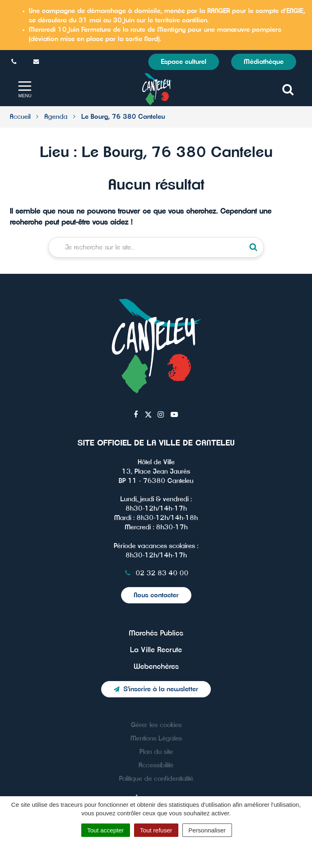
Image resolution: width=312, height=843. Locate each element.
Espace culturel (183, 62)
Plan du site (156, 752)
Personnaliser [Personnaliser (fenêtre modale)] (207, 830)
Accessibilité (156, 765)
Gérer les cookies (156, 725)
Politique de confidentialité (156, 778)
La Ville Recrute (156, 650)
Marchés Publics (156, 633)
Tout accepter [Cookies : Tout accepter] (105, 830)
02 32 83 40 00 (156, 573)
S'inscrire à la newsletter (156, 689)
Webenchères (156, 666)
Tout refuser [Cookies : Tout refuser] (156, 830)
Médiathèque (264, 62)
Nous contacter (156, 595)
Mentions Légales (156, 738)
